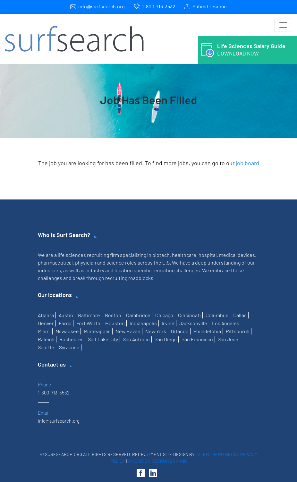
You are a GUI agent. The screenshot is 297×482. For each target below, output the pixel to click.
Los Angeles (225, 323)
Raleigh (46, 339)
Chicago (164, 315)
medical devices (237, 255)
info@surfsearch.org (101, 6)
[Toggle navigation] (283, 25)
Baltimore (89, 315)
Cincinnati (189, 315)
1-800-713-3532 (158, 6)
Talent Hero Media (217, 454)
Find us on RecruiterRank (157, 461)
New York (155, 331)
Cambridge (138, 315)
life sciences (72, 255)
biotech (161, 255)
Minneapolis (97, 331)
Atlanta (46, 315)
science (115, 262)
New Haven (127, 331)
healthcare (184, 255)
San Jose (228, 339)
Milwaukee (67, 331)
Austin (66, 315)
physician (85, 262)
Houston (115, 323)
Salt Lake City (103, 339)
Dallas (240, 315)
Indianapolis (143, 323)
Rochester (71, 339)
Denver (46, 323)
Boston (113, 315)
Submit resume (209, 6)
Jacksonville (193, 323)
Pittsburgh (238, 331)
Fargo (65, 323)
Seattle (46, 347)
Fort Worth (88, 323)
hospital (208, 255)
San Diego (166, 339)
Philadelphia (207, 331)
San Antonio (136, 339)
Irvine (168, 323)
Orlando (180, 331)
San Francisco (197, 339)
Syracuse (69, 347)
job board (247, 162)
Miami (44, 331)
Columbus (217, 315)
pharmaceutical (55, 262)
